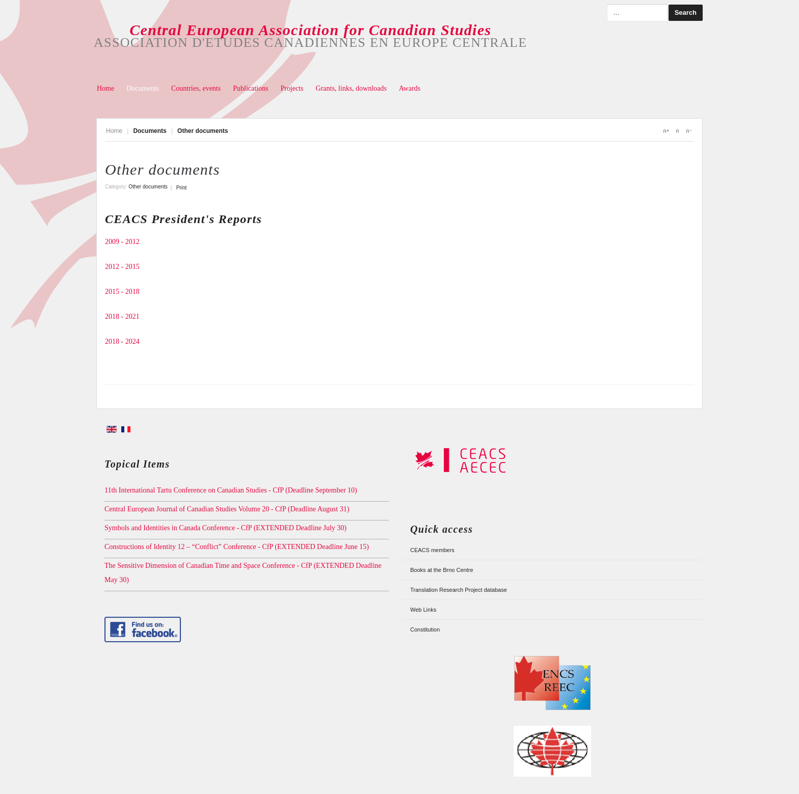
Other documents (162, 169)
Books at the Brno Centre (441, 570)
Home (105, 88)
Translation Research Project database (458, 590)
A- (688, 131)
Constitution (425, 629)
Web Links (423, 610)
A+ (666, 131)
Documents (142, 88)
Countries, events (196, 88)
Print (181, 187)
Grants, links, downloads (351, 88)
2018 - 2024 (122, 341)
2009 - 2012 (122, 241)
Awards (409, 88)
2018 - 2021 (122, 316)
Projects (291, 88)
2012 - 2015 (122, 266)
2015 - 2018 (122, 291)
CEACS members (432, 550)
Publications (250, 88)
